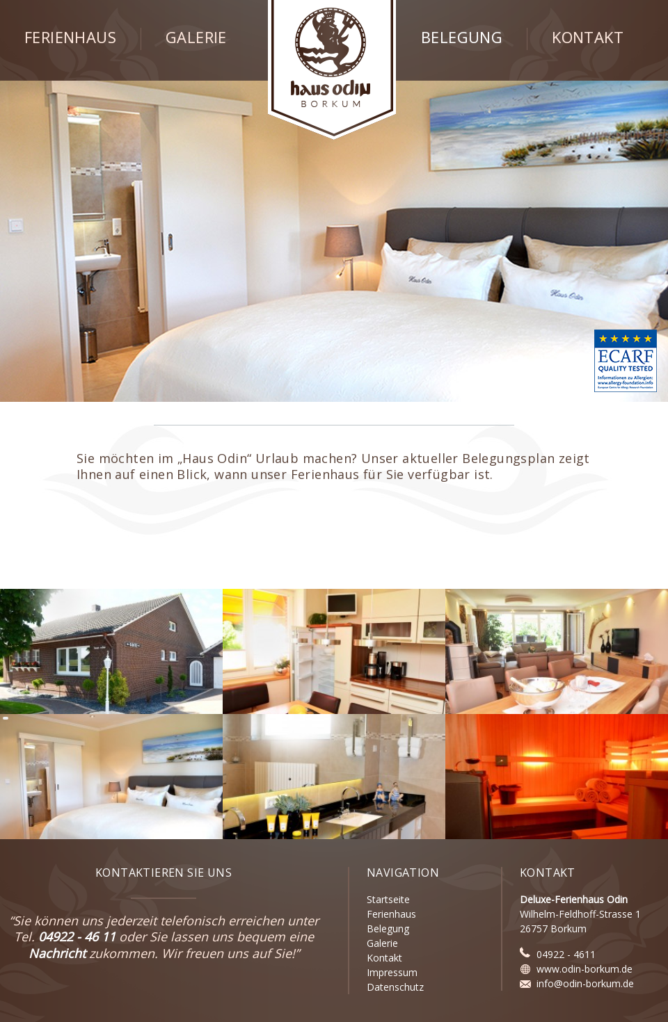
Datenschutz (395, 986)
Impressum (392, 972)
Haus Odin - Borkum (332, 70)
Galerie (196, 37)
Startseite (388, 899)
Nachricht (57, 953)
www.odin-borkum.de (584, 968)
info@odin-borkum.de (585, 983)
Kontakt (587, 37)
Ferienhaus (70, 37)
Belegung (461, 37)
